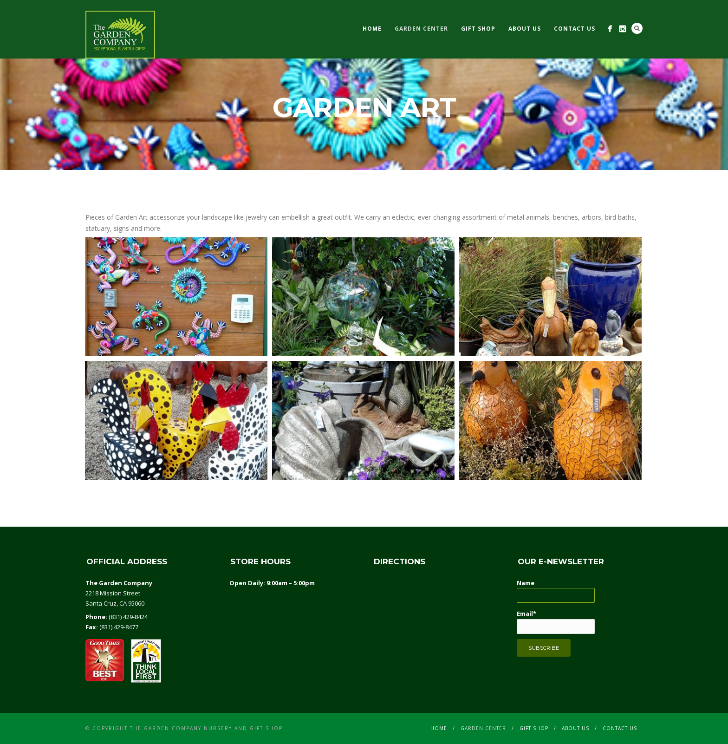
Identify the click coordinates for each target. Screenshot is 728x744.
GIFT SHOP (478, 29)
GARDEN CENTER (421, 29)
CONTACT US (574, 29)
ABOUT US (524, 29)
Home (372, 29)
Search (637, 28)
